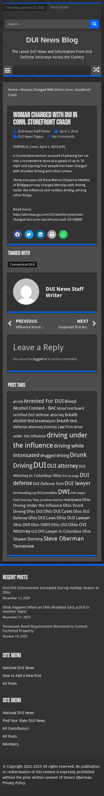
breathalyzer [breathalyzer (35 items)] (45, 421)
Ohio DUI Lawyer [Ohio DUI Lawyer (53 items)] (73, 517)
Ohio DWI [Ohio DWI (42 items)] (21, 524)
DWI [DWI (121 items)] (64, 492)
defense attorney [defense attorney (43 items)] (28, 427)
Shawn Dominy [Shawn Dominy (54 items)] (28, 539)
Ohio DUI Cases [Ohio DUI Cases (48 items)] (57, 511)
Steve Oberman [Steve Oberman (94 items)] (64, 538)
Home (12, 90)
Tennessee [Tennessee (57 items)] (23, 546)
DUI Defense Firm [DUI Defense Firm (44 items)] (48, 483)
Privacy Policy (14, 783)
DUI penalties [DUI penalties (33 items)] (47, 493)
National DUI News (18, 668)
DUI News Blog (52, 40)
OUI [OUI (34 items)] (34, 531)
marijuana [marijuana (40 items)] (72, 500)
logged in (40, 359)
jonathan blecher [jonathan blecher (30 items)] (51, 500)
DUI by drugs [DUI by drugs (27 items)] (70, 476)
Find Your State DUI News (24, 721)
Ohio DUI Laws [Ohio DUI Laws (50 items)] (42, 517)
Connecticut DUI (22, 264)
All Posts (10, 683)
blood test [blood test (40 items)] (65, 408)
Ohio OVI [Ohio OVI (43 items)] (59, 524)
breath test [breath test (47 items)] (67, 420)
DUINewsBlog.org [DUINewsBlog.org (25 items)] (24, 493)
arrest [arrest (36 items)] (18, 401)
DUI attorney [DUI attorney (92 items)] (62, 466)
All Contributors (16, 728)
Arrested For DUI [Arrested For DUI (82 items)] (44, 401)
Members (11, 744)
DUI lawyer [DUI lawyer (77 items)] (78, 483)
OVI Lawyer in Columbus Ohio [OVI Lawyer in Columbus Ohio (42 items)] (64, 531)
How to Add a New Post (22, 675)
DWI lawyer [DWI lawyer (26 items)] (78, 493)
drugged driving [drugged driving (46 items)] (54, 455)
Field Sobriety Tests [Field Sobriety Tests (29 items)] (26, 500)
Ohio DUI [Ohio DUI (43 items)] (34, 511)
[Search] (94, 24)
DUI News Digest (30, 136)
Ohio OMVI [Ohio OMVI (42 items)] (40, 524)
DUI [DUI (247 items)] (39, 465)
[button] (8, 70)
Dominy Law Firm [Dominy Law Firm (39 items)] (58, 427)
